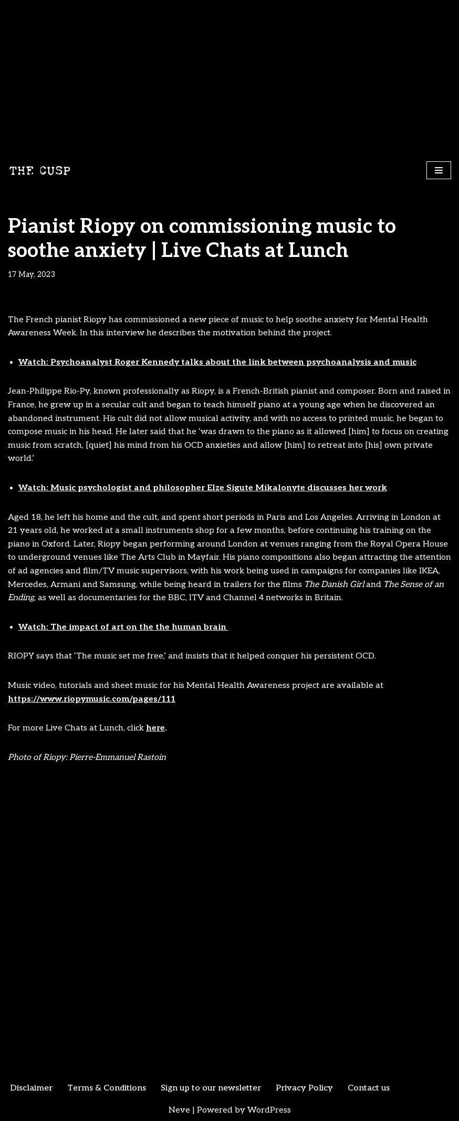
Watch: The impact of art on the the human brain (123, 627)
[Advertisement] (229, 78)
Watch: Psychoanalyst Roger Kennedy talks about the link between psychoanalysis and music (217, 362)
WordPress (269, 1110)
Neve (179, 1110)
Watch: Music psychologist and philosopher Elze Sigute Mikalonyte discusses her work (202, 488)
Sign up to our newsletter (211, 1088)
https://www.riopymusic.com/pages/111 (91, 699)
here (155, 728)
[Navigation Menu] (438, 170)
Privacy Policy (304, 1088)
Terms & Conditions (106, 1088)
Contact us (369, 1088)
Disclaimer (31, 1088)
